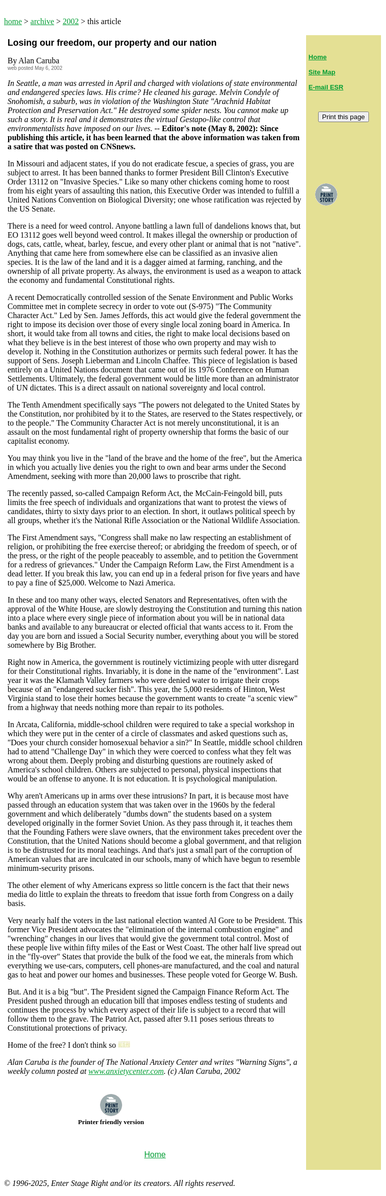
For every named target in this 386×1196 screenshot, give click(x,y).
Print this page (343, 117)
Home (318, 57)
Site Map (322, 72)
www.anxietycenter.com (126, 1071)
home (13, 21)
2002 (71, 21)
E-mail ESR (326, 87)
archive (42, 21)
